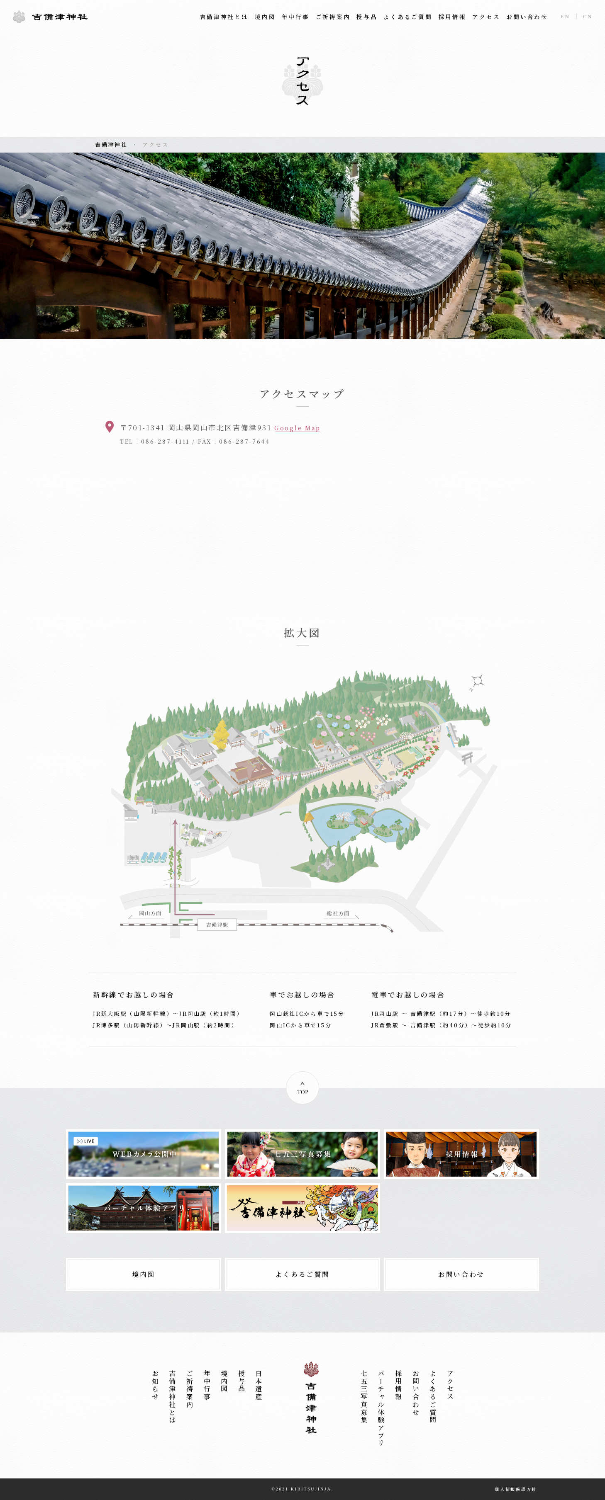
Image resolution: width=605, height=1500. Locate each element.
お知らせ (155, 1385)
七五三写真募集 (363, 1397)
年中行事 (296, 17)
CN (588, 16)
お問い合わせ (527, 17)
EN (565, 16)
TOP (302, 1091)
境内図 (265, 17)
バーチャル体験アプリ (381, 1408)
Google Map (297, 428)
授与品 (366, 17)
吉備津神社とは (224, 17)
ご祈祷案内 (333, 17)
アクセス (486, 17)
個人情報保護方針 (516, 1489)
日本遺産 (258, 1385)
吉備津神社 (50, 16)
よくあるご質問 (407, 17)
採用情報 (452, 17)
